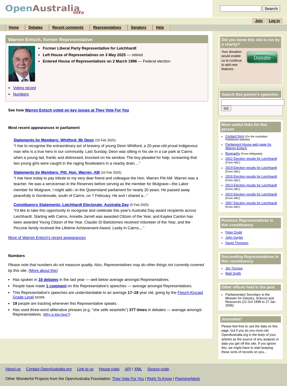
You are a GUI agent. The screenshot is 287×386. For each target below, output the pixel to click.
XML (138, 369)
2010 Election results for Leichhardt (251, 194)
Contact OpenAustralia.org (49, 369)
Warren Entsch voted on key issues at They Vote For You (77, 110)
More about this (43, 270)
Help (160, 27)
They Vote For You (128, 378)
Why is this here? (56, 314)
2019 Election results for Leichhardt (251, 167)
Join (259, 21)
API (128, 369)
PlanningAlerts (187, 378)
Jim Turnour (234, 268)
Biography (232, 153)
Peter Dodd (233, 232)
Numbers (21, 94)
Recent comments (67, 27)
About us (13, 369)
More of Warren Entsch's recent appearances (47, 237)
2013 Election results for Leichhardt (251, 185)
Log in (274, 21)
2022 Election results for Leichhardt (251, 158)
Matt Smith (233, 273)
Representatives (107, 27)
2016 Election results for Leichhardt (251, 176)
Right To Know (159, 378)
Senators (138, 27)
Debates (35, 27)
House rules (109, 369)
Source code (158, 369)
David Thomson (236, 243)
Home (14, 27)
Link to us (85, 369)
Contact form (234, 136)
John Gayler (234, 237)
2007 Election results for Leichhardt (251, 203)
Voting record (24, 87)
